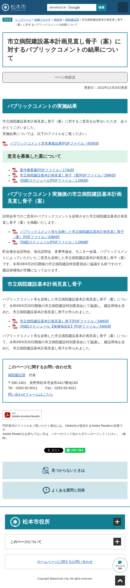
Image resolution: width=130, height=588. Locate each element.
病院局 (58, 19)
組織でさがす (42, 19)
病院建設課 (72, 19)
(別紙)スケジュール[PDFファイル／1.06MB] (54, 180)
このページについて (25, 542)
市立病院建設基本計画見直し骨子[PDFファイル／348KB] (64, 321)
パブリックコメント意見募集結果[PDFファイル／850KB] (54, 143)
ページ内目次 (65, 77)
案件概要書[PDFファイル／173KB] (47, 170)
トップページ (23, 19)
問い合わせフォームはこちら (30, 394)
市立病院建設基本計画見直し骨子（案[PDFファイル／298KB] (68, 175)
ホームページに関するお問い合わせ (65, 562)
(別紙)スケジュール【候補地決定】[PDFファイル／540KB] (65, 326)
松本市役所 (36, 522)
